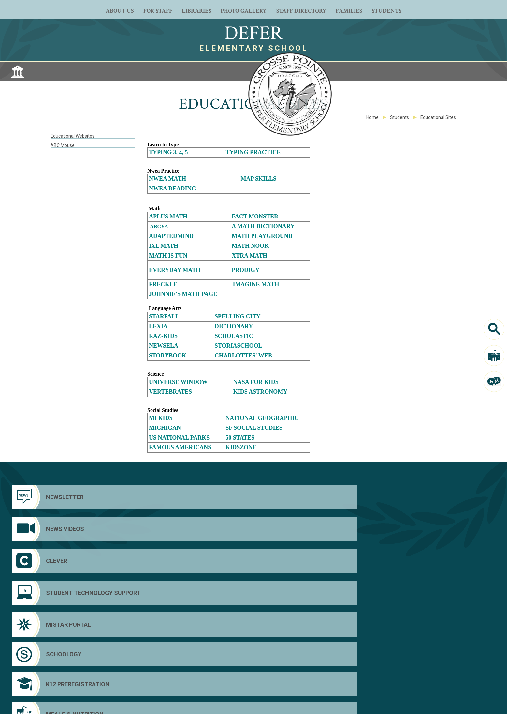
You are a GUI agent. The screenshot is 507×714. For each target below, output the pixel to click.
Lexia (158, 326)
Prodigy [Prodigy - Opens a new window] (245, 270)
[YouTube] (236, 680)
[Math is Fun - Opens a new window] (168, 255)
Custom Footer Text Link (443, 680)
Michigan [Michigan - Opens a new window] (165, 428)
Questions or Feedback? (71, 702)
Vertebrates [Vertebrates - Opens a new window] (170, 391)
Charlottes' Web (243, 355)
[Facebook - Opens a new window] (218, 680)
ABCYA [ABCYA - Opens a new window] (159, 226)
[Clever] (315, 497)
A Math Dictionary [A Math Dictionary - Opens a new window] (264, 226)
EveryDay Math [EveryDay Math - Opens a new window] (174, 270)
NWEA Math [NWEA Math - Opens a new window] (167, 178)
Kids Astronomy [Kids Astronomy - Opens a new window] (260, 391)
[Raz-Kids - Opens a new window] (163, 336)
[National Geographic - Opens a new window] (261, 418)
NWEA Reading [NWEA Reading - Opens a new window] (172, 188)
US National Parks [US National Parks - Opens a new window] (179, 437)
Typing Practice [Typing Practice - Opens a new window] (253, 152)
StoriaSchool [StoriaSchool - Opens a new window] (238, 346)
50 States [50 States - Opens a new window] (239, 437)
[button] (465, 704)
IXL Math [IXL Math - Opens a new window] (163, 246)
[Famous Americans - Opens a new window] (181, 447)
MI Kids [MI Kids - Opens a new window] (161, 418)
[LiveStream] (271, 680)
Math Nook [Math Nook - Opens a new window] (250, 246)
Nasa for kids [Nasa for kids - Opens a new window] (256, 382)
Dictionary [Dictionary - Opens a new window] (234, 326)
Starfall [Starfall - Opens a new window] (165, 316)
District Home (431, 662)
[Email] (289, 680)
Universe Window (178, 382)
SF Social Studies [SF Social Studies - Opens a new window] (253, 428)
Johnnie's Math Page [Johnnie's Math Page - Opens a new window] (183, 294)
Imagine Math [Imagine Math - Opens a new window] (256, 284)
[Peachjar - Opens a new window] (253, 680)
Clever (424, 671)
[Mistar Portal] (68, 529)
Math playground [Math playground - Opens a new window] (262, 236)
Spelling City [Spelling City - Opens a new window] (238, 316)
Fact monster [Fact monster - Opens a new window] (256, 216)
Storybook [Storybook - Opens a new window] (167, 355)
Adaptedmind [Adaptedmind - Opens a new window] (171, 236)
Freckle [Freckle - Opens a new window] (163, 284)
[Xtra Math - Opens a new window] (249, 255)
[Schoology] (191, 529)
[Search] (494, 329)
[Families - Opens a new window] (349, 10)
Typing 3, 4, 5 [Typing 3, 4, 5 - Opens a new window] (168, 152)
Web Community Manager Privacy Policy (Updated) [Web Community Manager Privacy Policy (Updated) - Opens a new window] (130, 702)
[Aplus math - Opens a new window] (168, 216)
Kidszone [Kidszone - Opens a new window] (240, 447)
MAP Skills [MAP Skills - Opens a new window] (259, 178)
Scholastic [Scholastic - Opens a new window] (234, 336)
